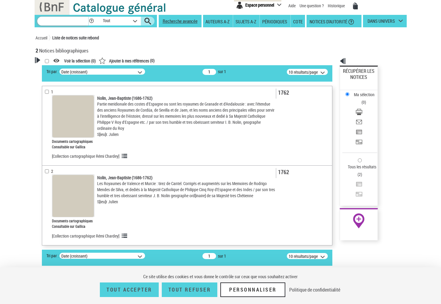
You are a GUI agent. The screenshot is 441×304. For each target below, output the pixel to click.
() (204, 60)
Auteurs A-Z (217, 21)
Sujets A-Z (246, 21)
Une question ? (312, 5)
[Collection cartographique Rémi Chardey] (163, 168)
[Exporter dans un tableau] (366, 106)
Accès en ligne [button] (55, 122)
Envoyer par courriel (360, 98)
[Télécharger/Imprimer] (366, 91)
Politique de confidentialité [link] (314, 289)
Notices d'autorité (328, 21)
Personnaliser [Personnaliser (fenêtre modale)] (252, 289)
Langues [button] (49, 171)
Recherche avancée (180, 21)
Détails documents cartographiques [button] (59, 215)
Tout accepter (129, 289)
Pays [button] (46, 236)
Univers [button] (49, 201)
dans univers (381, 22)
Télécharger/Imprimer (361, 91)
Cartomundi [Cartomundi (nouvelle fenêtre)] (344, 199)
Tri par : (130, 71)
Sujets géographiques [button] (62, 191)
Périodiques (274, 21)
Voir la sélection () (158, 61)
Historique (337, 5)
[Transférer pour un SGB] (366, 113)
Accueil (41, 38)
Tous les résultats (358, 130)
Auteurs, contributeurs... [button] (65, 161)
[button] (91, 21)
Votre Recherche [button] (60, 70)
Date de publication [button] (60, 181)
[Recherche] (62, 21)
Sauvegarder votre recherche (73, 100)
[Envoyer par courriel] (366, 99)
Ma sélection (354, 80)
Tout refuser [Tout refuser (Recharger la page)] (189, 289)
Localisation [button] (53, 151)
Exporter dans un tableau (364, 106)
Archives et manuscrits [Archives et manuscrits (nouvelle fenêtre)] (353, 185)
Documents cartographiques (67, 142)
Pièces (50, 227)
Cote (298, 21)
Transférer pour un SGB (363, 113)
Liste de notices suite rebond (75, 38)
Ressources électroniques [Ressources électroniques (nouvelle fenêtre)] (355, 192)
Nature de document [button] (61, 132)
